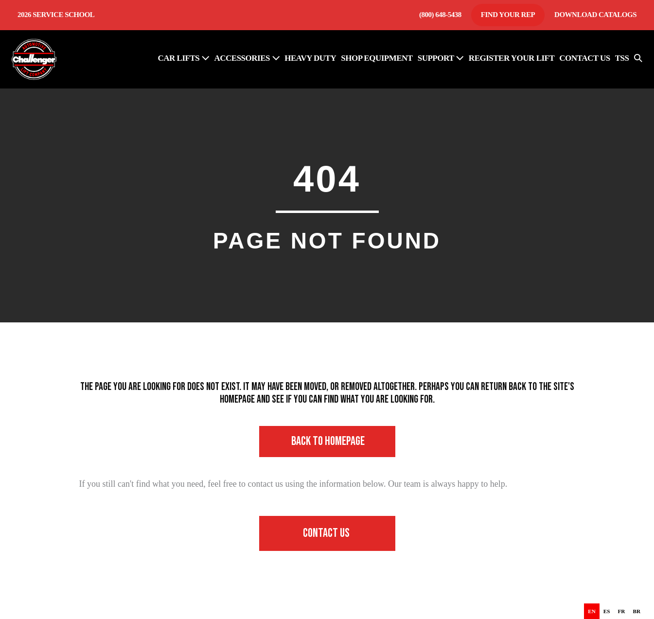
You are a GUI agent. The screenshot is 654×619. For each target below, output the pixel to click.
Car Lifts (184, 58)
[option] (607, 611)
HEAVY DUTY (310, 58)
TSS (622, 58)
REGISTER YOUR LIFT (511, 58)
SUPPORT (441, 58)
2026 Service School (56, 14)
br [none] (636, 611)
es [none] (606, 611)
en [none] (592, 611)
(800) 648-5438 (440, 14)
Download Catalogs (595, 14)
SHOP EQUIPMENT (376, 58)
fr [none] (621, 611)
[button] (638, 59)
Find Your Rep (508, 14)
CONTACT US (584, 58)
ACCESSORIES (247, 58)
